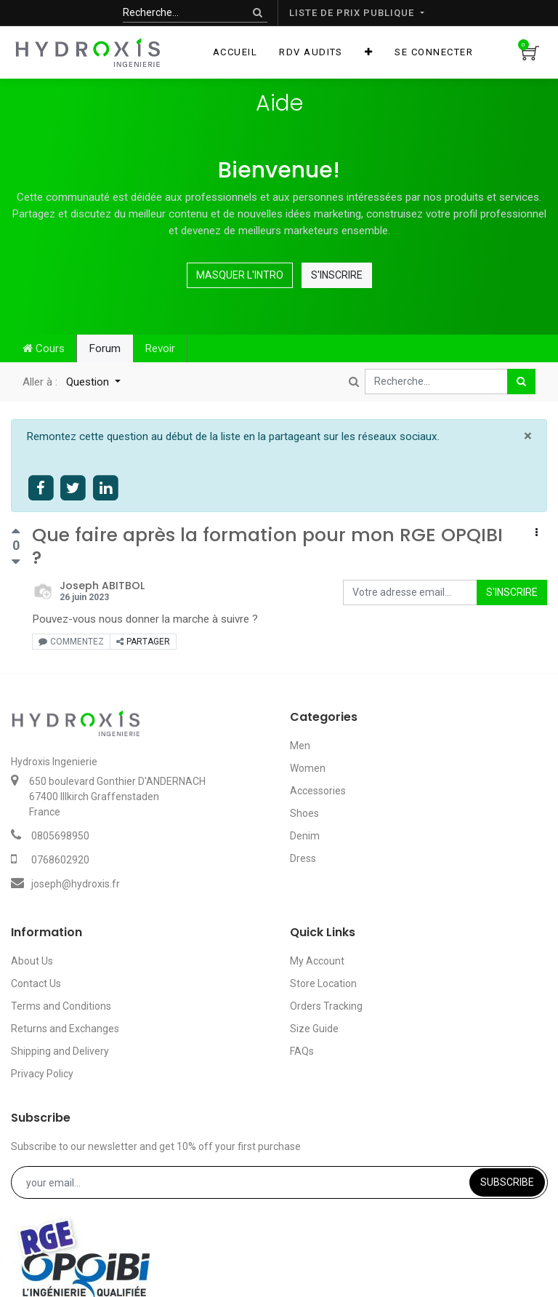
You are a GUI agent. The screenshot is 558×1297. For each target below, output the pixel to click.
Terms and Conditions (61, 1006)
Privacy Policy (42, 1073)
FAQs (302, 1051)
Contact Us (36, 983)
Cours (44, 348)
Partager (143, 641)
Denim (305, 836)
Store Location (323, 983)
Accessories (318, 791)
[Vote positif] (15, 532)
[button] (369, 52)
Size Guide (314, 1028)
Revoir (160, 348)
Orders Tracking (326, 1006)
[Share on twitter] (74, 488)
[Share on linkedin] (106, 488)
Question (89, 381)
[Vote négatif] (15, 561)
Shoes (304, 813)
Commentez (71, 641)
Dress (303, 858)
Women (308, 768)
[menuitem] (235, 52)
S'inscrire (337, 275)
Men (300, 745)
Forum (105, 348)
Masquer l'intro (239, 275)
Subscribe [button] (507, 1182)
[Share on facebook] (41, 488)
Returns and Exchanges (65, 1028)
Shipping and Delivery (60, 1051)
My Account (317, 961)
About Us (32, 961)
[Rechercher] (257, 13)
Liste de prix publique (353, 12)
